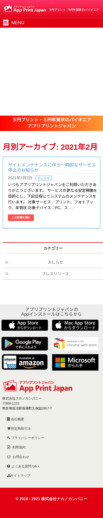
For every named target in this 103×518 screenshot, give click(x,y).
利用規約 (19, 447)
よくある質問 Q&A (26, 466)
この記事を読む (20, 217)
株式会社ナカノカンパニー (64, 499)
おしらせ (44, 178)
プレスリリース (55, 274)
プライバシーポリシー (27, 438)
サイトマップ (20, 475)
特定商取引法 (20, 428)
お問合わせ (20, 457)
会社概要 (17, 419)
